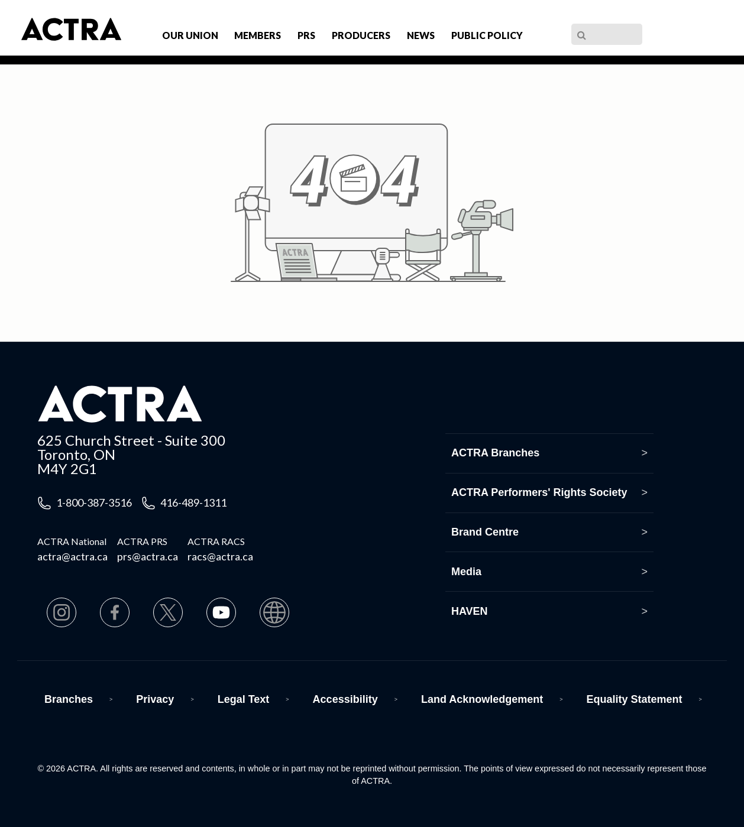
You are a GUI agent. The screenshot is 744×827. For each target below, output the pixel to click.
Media (466, 572)
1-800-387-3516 (94, 502)
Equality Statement (634, 699)
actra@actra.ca (72, 556)
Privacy (155, 699)
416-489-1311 (193, 502)
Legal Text (244, 699)
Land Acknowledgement (482, 699)
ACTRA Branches (495, 453)
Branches (68, 699)
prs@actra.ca (147, 556)
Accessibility (345, 699)
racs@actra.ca (220, 556)
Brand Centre (485, 532)
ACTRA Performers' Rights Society (539, 492)
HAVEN (469, 611)
